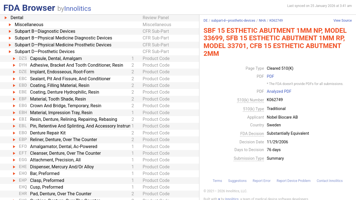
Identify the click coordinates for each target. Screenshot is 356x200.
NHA (262, 20)
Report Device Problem (294, 181)
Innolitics (77, 8)
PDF (270, 76)
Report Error (261, 181)
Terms (217, 181)
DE (206, 20)
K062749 (276, 20)
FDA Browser (29, 7)
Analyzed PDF (279, 91)
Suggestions (237, 181)
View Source (342, 20)
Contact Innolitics (330, 181)
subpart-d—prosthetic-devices (233, 20)
